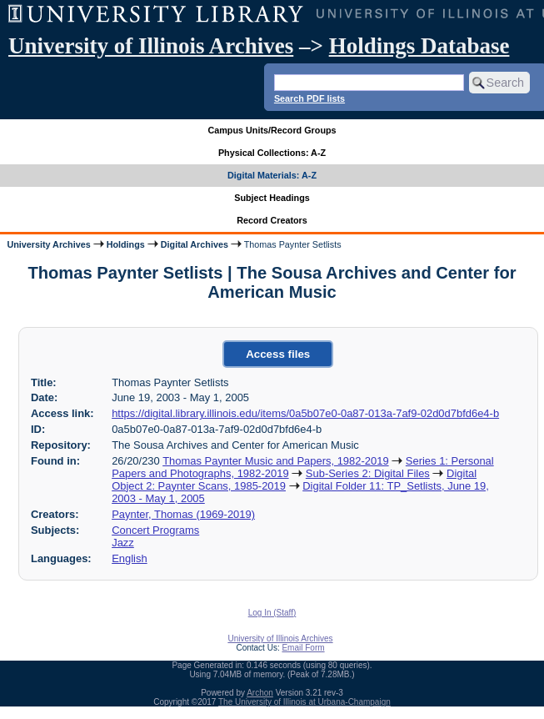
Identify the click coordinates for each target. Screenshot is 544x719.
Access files (278, 354)
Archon (260, 692)
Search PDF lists (309, 98)
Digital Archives (194, 244)
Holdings (126, 244)
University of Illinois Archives (150, 45)
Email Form (303, 647)
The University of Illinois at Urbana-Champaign (304, 701)
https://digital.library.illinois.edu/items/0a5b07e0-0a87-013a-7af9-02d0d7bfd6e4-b (305, 413)
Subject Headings (272, 198)
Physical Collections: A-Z (272, 153)
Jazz (123, 542)
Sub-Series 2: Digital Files (368, 473)
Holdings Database (419, 45)
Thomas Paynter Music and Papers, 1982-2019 (275, 461)
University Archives (48, 244)
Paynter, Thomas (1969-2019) (183, 514)
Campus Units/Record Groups (271, 130)
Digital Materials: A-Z (272, 175)
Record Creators (272, 220)
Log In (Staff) (272, 612)
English (129, 558)
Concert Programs (155, 530)
